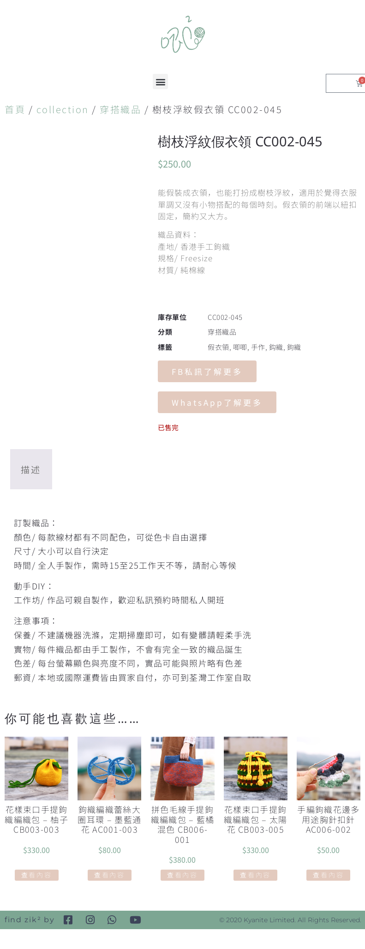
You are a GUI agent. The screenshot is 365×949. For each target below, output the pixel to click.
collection (62, 109)
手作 (258, 347)
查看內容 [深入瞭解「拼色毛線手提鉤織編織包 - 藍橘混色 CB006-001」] (182, 874)
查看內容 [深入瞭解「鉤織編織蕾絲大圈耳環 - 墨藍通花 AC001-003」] (109, 874)
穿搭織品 (120, 109)
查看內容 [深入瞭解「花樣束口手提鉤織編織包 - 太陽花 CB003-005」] (255, 874)
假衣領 (218, 347)
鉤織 (294, 347)
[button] (160, 81)
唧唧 (240, 347)
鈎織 (276, 347)
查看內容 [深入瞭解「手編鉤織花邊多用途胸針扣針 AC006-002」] (328, 874)
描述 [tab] (31, 469)
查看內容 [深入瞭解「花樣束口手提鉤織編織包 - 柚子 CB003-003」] (36, 874)
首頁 (15, 109)
